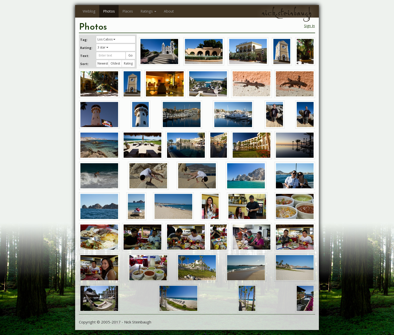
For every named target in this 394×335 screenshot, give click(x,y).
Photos (109, 11)
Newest (102, 63)
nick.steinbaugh (286, 13)
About (169, 11)
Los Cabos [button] (106, 39)
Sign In (309, 25)
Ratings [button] (148, 11)
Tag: (84, 39)
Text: (84, 55)
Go (130, 55)
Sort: (84, 64)
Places (127, 11)
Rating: (86, 47)
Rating (128, 63)
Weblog (89, 11)
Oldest (115, 63)
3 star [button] (102, 47)
